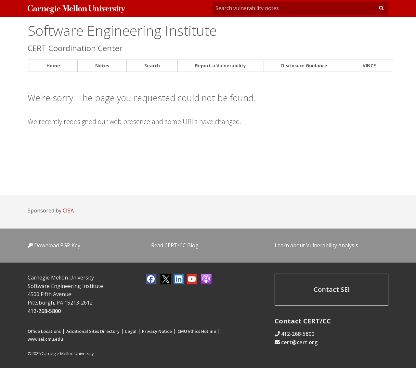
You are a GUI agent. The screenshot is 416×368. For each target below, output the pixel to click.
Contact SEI (332, 289)
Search (152, 65)
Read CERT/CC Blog (175, 245)
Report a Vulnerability (220, 65)
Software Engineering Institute (122, 30)
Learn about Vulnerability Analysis (316, 245)
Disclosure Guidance (304, 65)
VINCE (369, 65)
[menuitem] (53, 66)
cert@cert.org (299, 342)
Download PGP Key (54, 245)
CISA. (69, 210)
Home (53, 65)
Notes (102, 65)
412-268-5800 (44, 311)
